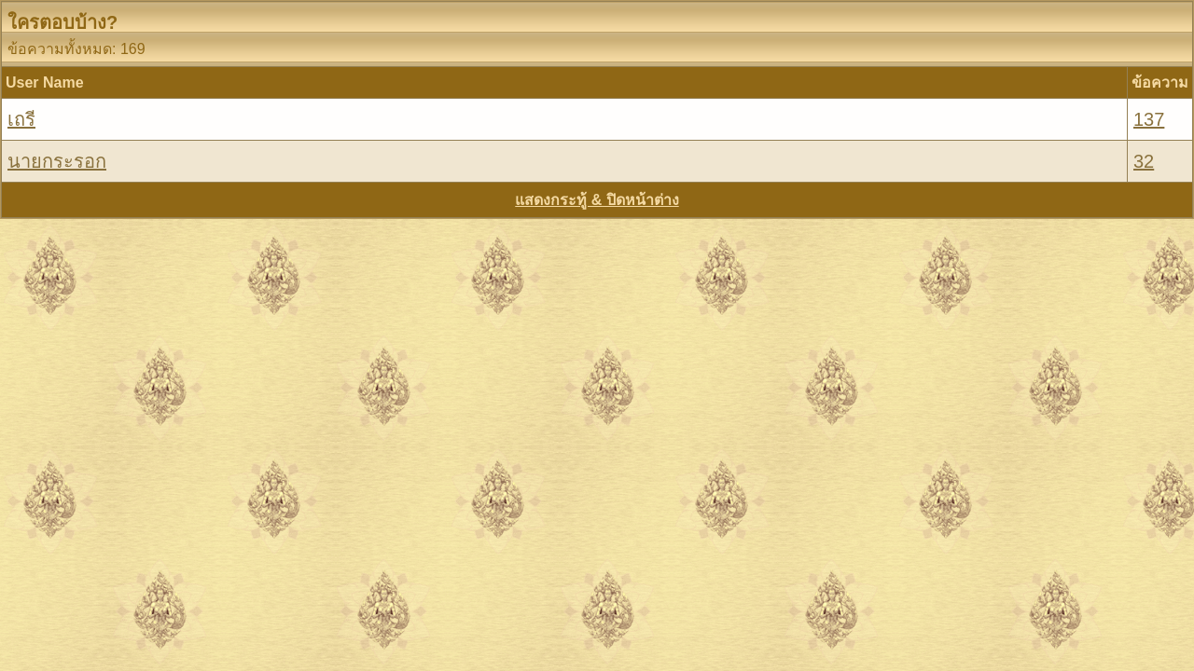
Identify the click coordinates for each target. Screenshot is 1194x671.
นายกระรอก (56, 161)
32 (1143, 161)
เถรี (21, 119)
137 (1148, 119)
